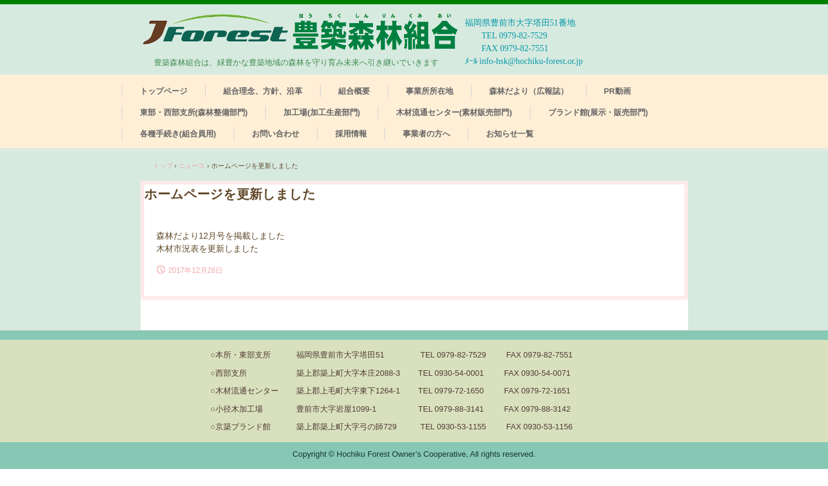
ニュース (191, 165)
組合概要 (354, 91)
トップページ (163, 91)
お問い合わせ (275, 133)
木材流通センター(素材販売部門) (454, 112)
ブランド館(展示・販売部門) (598, 112)
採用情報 (351, 133)
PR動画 (617, 91)
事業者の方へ (426, 133)
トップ (163, 165)
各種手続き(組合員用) (178, 133)
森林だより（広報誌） (528, 91)
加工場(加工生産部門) (322, 112)
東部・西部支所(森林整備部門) (194, 112)
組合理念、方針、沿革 (262, 91)
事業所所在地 (429, 91)
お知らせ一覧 (510, 133)
